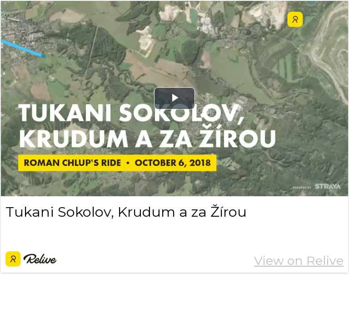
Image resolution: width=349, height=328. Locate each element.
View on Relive (299, 260)
